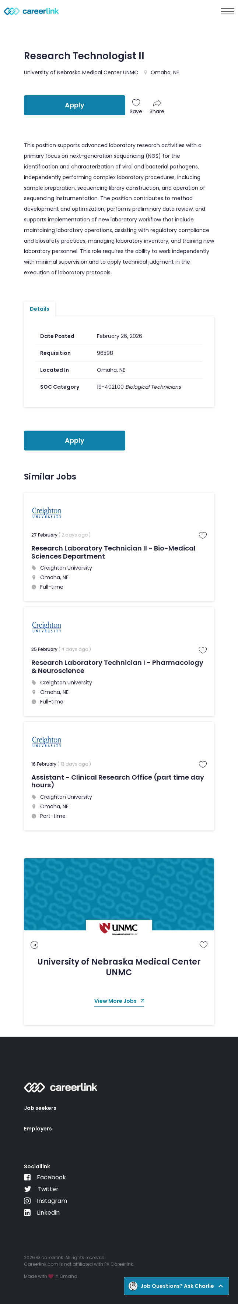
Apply (74, 105)
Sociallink (37, 1166)
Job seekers (40, 1108)
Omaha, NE (165, 72)
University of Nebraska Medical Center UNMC (81, 72)
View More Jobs (119, 1001)
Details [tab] (39, 309)
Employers (38, 1128)
